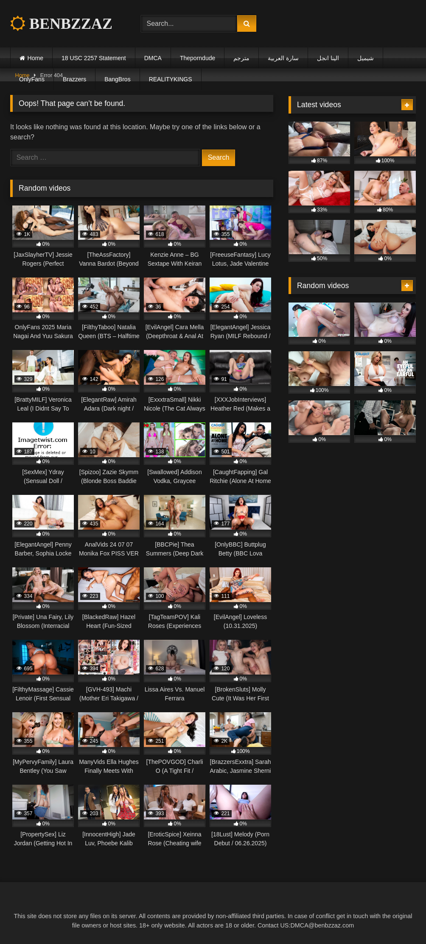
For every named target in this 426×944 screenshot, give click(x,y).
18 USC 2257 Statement (94, 58)
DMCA (153, 58)
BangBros (117, 79)
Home (35, 58)
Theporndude (197, 58)
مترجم (241, 58)
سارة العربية (283, 58)
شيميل (365, 58)
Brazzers (74, 79)
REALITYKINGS (170, 79)
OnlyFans (32, 79)
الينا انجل (328, 58)
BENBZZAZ (61, 23)
